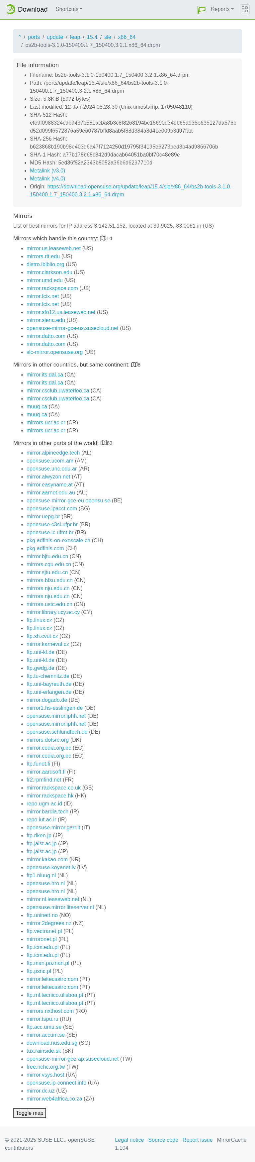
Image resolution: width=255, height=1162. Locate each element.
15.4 (92, 37)
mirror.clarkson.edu (49, 272)
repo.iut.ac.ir (41, 819)
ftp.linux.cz (39, 620)
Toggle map (29, 1113)
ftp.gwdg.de (40, 668)
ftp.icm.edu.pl (43, 947)
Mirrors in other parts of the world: (57, 443)
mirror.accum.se (46, 1035)
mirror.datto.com (46, 336)
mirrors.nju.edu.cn (48, 588)
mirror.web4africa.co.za (54, 1099)
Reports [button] (220, 9)
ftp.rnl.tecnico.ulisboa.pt (55, 995)
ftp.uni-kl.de (40, 652)
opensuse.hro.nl (46, 883)
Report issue (198, 1140)
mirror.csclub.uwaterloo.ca (58, 390)
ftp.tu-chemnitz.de (48, 676)
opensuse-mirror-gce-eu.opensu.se (68, 500)
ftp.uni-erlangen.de (49, 692)
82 (110, 443)
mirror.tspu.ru (42, 1019)
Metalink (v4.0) (47, 178)
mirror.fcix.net (43, 296)
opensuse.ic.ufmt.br (50, 532)
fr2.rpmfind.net (44, 780)
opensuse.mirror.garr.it (53, 827)
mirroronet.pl (42, 939)
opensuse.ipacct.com (52, 508)
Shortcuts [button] (67, 9)
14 (109, 238)
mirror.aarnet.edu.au (51, 492)
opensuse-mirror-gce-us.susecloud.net (73, 328)
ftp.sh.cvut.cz (42, 636)
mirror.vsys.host (45, 1075)
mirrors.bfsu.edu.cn (50, 580)
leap (75, 37)
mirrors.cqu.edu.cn (49, 564)
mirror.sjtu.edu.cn (47, 572)
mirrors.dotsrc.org (48, 740)
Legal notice (129, 1140)
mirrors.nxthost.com (50, 1011)
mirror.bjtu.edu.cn (47, 556)
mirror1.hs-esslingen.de (55, 708)
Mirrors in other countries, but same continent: (72, 365)
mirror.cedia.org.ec (49, 748)
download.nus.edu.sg (52, 1043)
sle (107, 37)
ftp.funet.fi (38, 764)
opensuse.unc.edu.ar (52, 469)
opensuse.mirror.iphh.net (56, 716)
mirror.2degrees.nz (49, 923)
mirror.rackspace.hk (50, 795)
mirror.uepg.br (43, 516)
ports (34, 37)
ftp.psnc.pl (39, 971)
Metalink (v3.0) (47, 170)
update (55, 37)
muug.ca (37, 406)
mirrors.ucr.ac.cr (46, 422)
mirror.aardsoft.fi (46, 772)
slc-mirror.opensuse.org (55, 352)
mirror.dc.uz (41, 1091)
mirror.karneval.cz (48, 644)
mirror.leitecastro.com (52, 979)
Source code (163, 1140)
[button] (201, 9)
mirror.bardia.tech (47, 811)
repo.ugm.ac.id (44, 803)
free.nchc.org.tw (46, 1067)
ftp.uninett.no (42, 915)
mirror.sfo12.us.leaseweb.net (61, 312)
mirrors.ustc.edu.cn (49, 604)
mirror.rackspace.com (52, 288)
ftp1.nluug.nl (41, 875)
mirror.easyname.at (50, 484)
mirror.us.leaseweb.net (54, 248)
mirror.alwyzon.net (48, 476)
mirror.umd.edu (45, 280)
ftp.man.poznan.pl (48, 963)
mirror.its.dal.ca (45, 374)
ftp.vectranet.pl (44, 931)
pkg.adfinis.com (45, 548)
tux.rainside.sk (44, 1051)
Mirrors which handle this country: (56, 238)
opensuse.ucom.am (50, 461)
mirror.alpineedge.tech (53, 453)
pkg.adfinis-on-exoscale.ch (58, 540)
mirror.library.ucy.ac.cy (53, 612)
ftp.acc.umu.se (44, 1027)
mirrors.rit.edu (43, 256)
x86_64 (126, 37)
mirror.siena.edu (46, 320)
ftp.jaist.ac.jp (41, 843)
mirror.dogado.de (47, 700)
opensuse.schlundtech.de (57, 732)
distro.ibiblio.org (45, 264)
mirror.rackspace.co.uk (54, 788)
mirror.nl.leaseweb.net (53, 899)
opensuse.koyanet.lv (51, 867)
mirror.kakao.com (47, 859)
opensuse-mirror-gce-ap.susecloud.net (73, 1059)
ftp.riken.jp (39, 835)
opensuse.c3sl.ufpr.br (52, 524)
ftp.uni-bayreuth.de (49, 684)
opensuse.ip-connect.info (56, 1083)
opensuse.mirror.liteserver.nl (60, 907)
